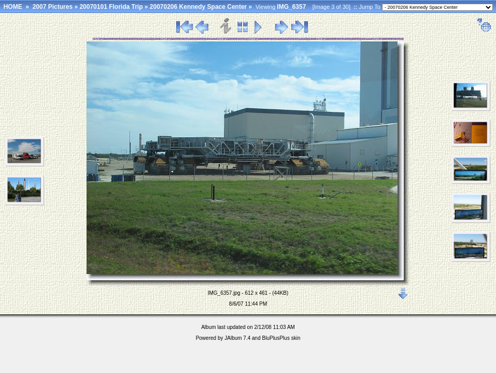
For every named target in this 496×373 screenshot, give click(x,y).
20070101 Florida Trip (111, 6)
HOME (13, 6)
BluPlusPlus (276, 338)
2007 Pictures (53, 6)
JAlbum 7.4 (237, 338)
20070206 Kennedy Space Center (198, 6)
